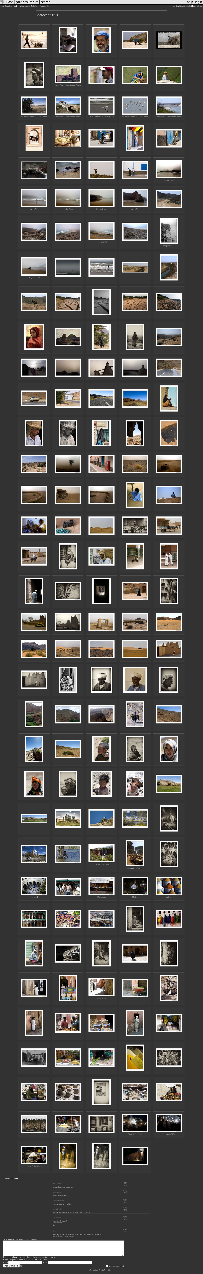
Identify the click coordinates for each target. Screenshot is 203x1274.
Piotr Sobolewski (58, 1200)
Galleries (34, 6)
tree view (175, 6)
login (15, 1260)
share (16, 1178)
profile (16, 6)
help (21, 1269)
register (23, 1260)
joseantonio (57, 1192)
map (201, 6)
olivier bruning (57, 1209)
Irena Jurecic (57, 1184)
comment (9, 1178)
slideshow (194, 6)
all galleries (24, 6)
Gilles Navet (57, 1217)
